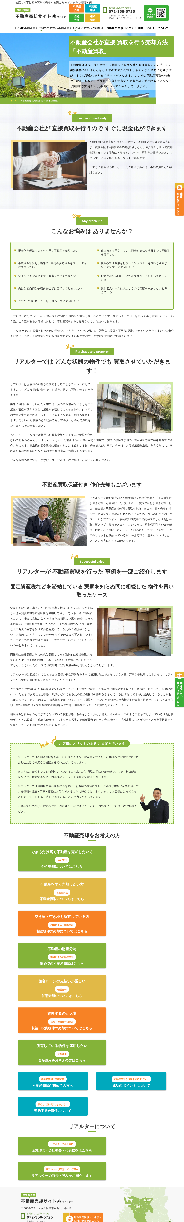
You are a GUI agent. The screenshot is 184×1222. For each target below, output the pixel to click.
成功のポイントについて (92, 993)
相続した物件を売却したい (86, 1188)
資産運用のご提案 (80, 1203)
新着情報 (121, 1177)
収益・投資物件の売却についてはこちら (130, 933)
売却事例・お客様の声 (106, 28)
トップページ (30, 1154)
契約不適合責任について (142, 993)
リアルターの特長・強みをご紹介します (130, 1038)
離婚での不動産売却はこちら (130, 900)
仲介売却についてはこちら (54, 867)
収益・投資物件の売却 (83, 1198)
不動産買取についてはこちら (130, 867)
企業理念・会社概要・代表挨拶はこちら (53, 1038)
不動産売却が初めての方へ (37, 1161)
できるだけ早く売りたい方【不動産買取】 (89, 1172)
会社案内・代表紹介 (128, 1162)
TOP (16, 101)
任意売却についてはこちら (54, 933)
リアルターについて (156, 28)
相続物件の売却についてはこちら (53, 900)
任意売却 (77, 18)
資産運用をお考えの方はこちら (53, 966)
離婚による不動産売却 (83, 1193)
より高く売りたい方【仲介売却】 (87, 1164)
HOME (19, 28)
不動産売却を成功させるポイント (43, 1171)
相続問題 (92, 18)
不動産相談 (93, 8)
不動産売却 (77, 8)
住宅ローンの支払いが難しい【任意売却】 (87, 1181)
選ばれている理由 (132, 28)
